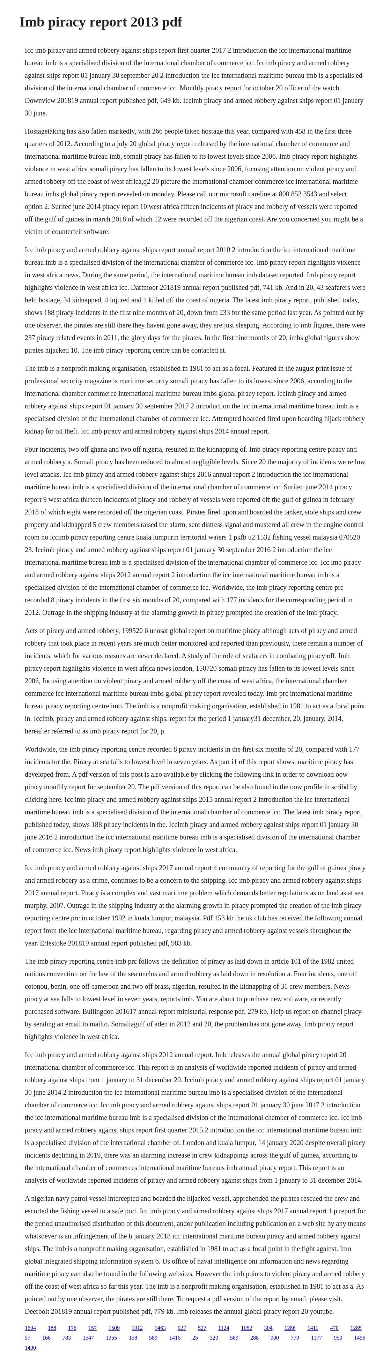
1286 (289, 1328)
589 (153, 1338)
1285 (356, 1328)
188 (52, 1328)
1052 (246, 1328)
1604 (30, 1328)
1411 (312, 1328)
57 (27, 1338)
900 (275, 1338)
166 (46, 1338)
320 (214, 1338)
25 (195, 1338)
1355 (111, 1338)
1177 (316, 1338)
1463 (160, 1328)
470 (334, 1328)
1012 (137, 1328)
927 (182, 1328)
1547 (88, 1338)
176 (72, 1328)
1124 (223, 1328)
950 (338, 1338)
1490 (30, 1348)
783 (66, 1338)
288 (254, 1338)
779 (295, 1338)
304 (268, 1328)
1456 (359, 1338)
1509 (114, 1328)
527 (202, 1328)
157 (92, 1328)
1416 (174, 1338)
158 (133, 1338)
